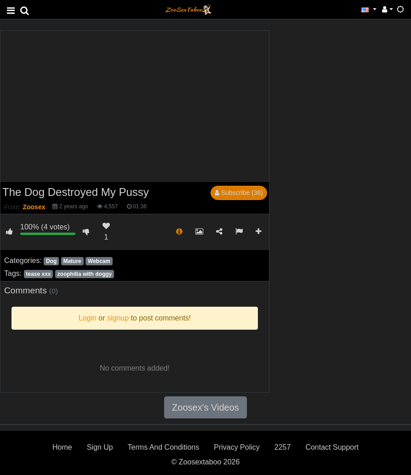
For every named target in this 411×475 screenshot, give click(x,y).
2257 (282, 447)
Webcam (99, 261)
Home (62, 447)
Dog (51, 261)
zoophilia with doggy (84, 274)
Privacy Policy (237, 447)
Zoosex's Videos (205, 407)
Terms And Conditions (164, 447)
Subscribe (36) (239, 192)
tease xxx (38, 274)
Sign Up (100, 447)
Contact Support (332, 447)
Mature (72, 261)
